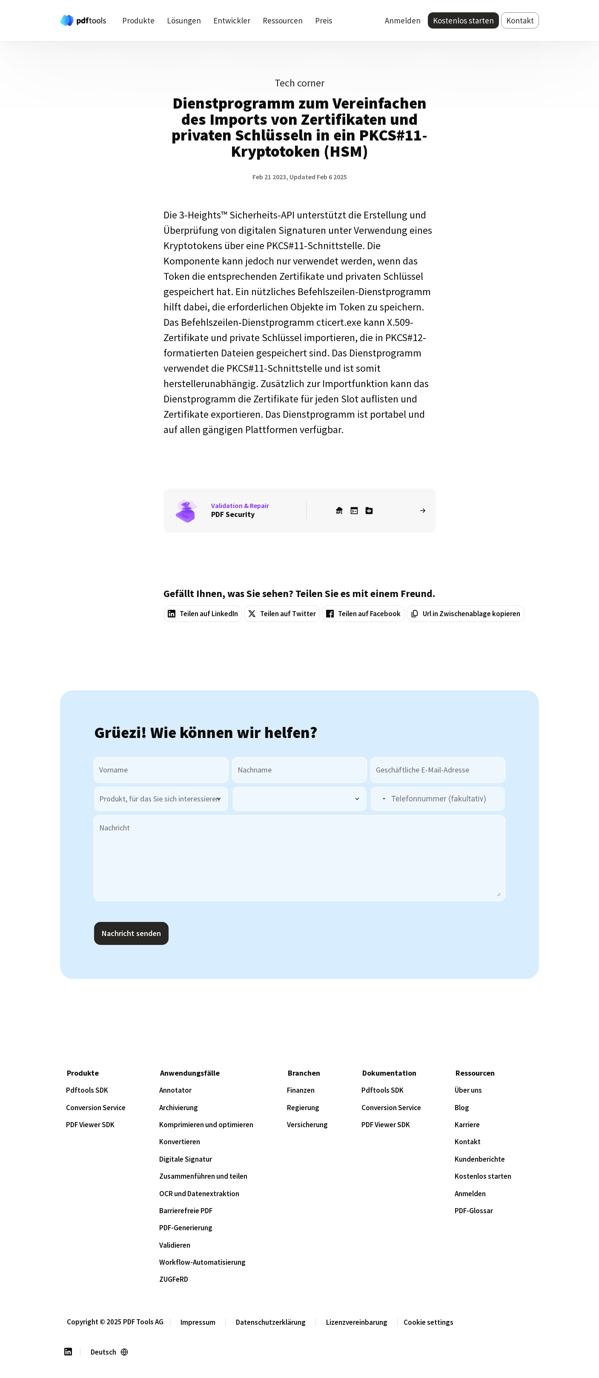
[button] (379, 799)
